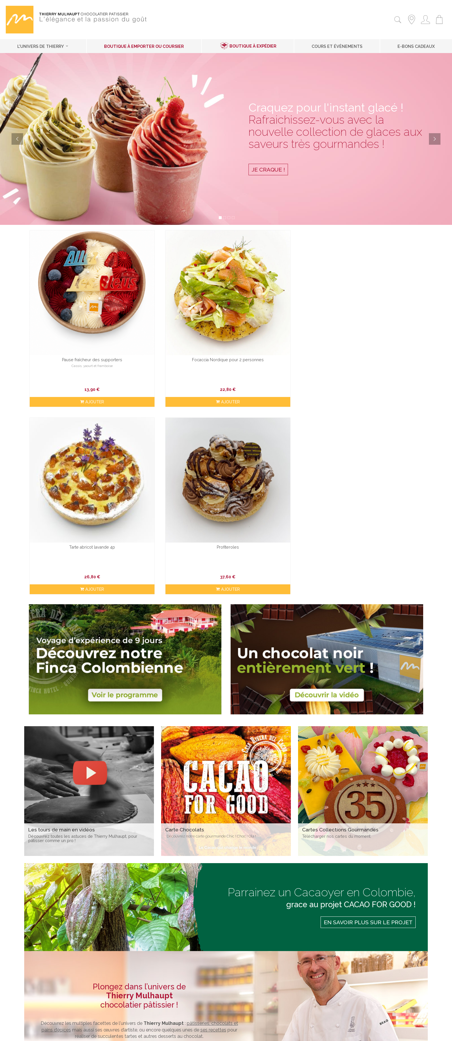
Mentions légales (219, 1033)
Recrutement (47, 991)
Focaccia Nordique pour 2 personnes (176, 326)
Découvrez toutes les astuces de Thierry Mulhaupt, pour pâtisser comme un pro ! (82, 616)
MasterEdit (287, 1033)
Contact (195, 1033)
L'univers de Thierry (43, 46)
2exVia (263, 1033)
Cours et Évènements (337, 46)
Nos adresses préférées (193, 991)
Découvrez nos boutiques (139, 847)
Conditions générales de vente (65, 983)
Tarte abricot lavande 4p (277, 326)
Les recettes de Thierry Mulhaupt (203, 975)
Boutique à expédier (252, 46)
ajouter (74, 368)
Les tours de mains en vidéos (199, 983)
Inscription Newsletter (343, 961)
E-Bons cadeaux (416, 46)
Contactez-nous (50, 975)
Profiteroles (377, 326)
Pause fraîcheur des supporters (75, 326)
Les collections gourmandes (198, 968)
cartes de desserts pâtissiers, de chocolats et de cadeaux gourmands (154, 829)
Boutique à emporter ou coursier (144, 46)
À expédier (45, 968)
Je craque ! (268, 169)
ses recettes (213, 807)
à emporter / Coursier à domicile (95, 968)
